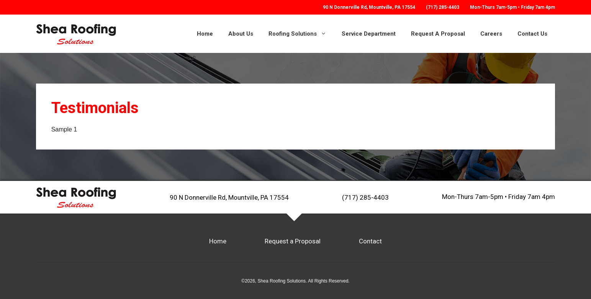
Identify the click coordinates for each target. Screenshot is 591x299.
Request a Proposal (293, 241)
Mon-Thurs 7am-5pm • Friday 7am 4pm (498, 197)
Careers (491, 33)
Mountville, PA (369, 7)
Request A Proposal (438, 33)
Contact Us (532, 33)
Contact (370, 241)
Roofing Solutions (301, 33)
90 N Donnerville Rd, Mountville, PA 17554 (229, 197)
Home (205, 33)
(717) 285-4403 (442, 7)
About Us (240, 33)
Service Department (369, 33)
